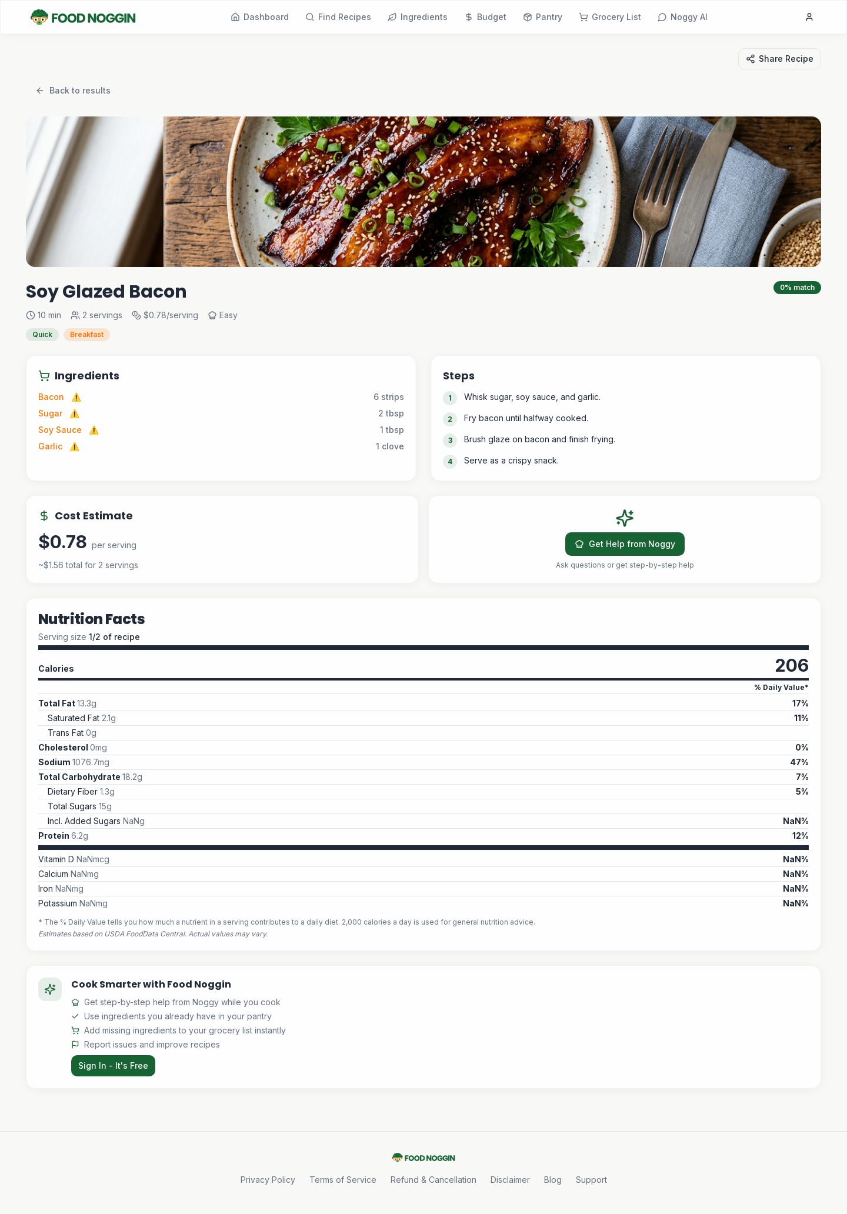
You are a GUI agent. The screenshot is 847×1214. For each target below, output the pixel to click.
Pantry (542, 17)
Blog (553, 1180)
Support (591, 1180)
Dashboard (260, 17)
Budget (485, 17)
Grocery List (610, 17)
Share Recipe (779, 59)
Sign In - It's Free (113, 1065)
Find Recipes (338, 17)
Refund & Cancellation (433, 1180)
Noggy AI (683, 17)
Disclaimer (510, 1180)
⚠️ (76, 397)
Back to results (73, 90)
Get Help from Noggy (625, 544)
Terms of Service (342, 1180)
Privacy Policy (268, 1180)
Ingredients (418, 17)
